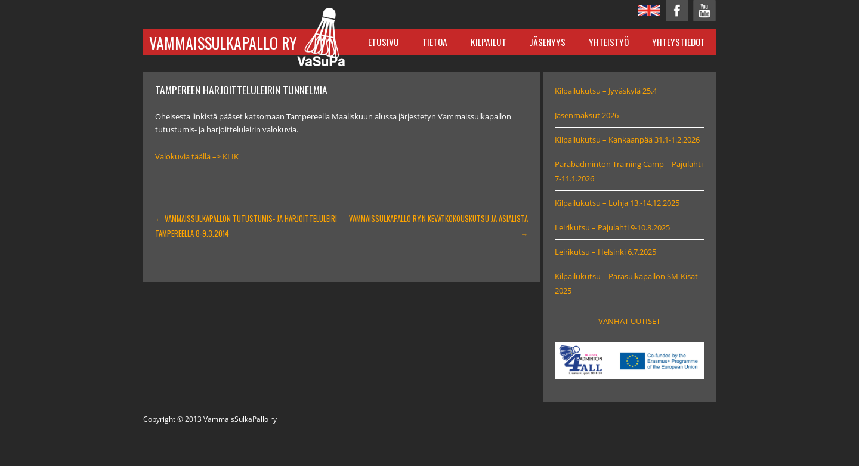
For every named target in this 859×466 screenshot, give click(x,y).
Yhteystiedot (678, 41)
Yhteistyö (609, 41)
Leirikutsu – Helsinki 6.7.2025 (605, 251)
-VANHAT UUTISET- (629, 321)
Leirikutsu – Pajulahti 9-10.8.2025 (612, 227)
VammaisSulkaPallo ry (223, 42)
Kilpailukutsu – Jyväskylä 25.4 (606, 90)
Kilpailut (488, 41)
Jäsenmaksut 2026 (587, 115)
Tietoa (434, 41)
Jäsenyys (548, 41)
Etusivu (383, 41)
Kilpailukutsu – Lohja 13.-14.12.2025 (617, 202)
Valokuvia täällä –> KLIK (197, 157)
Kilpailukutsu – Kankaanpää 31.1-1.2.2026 (627, 139)
